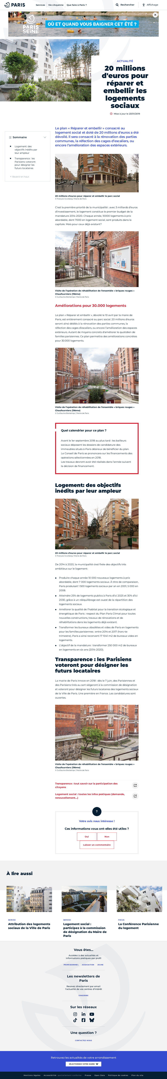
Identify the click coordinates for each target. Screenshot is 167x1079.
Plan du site (137, 1075)
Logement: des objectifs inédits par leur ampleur (26, 149)
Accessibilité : (63, 1075)
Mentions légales (32, 1075)
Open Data (99, 1075)
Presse (88, 1075)
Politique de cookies (118, 1075)
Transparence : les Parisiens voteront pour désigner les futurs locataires (25, 163)
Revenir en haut (20, 176)
